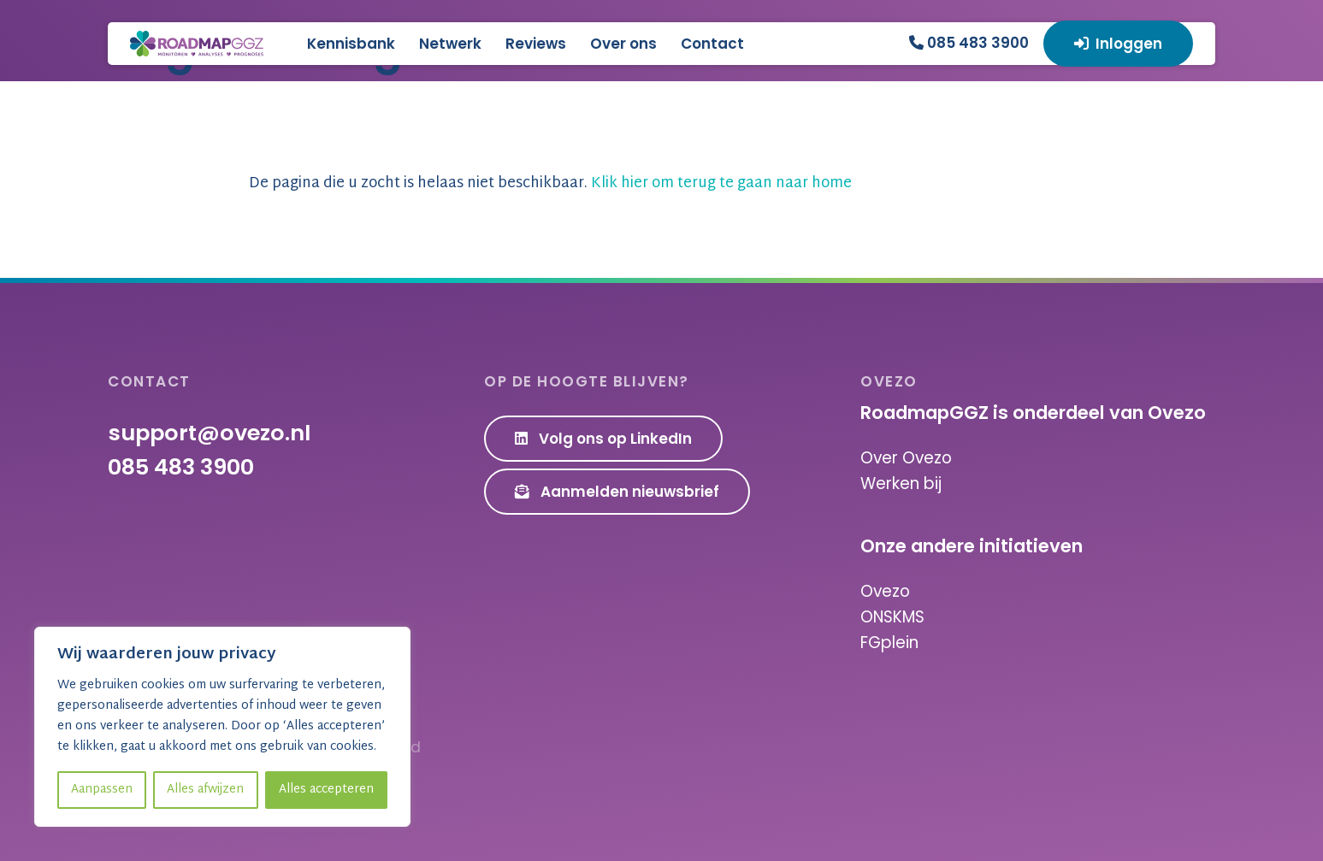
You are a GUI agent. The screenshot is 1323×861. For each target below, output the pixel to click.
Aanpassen (102, 789)
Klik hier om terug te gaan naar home (721, 183)
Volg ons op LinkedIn (603, 438)
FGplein (889, 642)
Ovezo (885, 591)
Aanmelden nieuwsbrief (617, 491)
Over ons (700, 56)
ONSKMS (892, 616)
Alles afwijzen (205, 789)
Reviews (612, 56)
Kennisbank (428, 56)
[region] (222, 727)
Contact (789, 56)
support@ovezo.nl (209, 432)
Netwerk (527, 56)
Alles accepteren (326, 789)
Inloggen (1118, 56)
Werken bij (901, 483)
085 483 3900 (969, 54)
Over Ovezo (906, 457)
